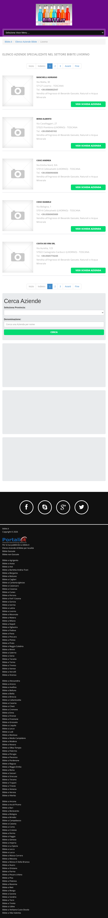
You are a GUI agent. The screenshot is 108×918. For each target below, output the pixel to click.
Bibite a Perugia (9, 754)
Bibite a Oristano (9, 868)
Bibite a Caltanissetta (11, 700)
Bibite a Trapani (9, 782)
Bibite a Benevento (10, 811)
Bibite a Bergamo (10, 573)
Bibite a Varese (9, 668)
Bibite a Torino (8, 662)
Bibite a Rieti (7, 887)
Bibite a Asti (7, 566)
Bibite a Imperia (9, 842)
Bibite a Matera (9, 617)
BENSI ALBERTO (44, 119)
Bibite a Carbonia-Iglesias (13, 582)
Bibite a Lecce (8, 728)
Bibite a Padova (9, 630)
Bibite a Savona (9, 893)
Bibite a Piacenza (9, 757)
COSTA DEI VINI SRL (45, 243)
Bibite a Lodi (7, 731)
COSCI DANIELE (43, 202)
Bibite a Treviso (9, 665)
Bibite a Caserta (9, 703)
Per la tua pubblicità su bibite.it (15, 544)
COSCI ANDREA (43, 160)
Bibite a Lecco (8, 849)
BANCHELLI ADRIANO (46, 77)
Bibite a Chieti (8, 706)
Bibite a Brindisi (9, 817)
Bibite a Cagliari (9, 579)
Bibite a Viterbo (9, 795)
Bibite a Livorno (9, 611)
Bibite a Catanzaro (10, 585)
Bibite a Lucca (8, 852)
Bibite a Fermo (8, 833)
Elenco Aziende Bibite (26, 41)
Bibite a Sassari (9, 773)
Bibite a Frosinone (10, 719)
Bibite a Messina (9, 858)
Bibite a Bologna (9, 814)
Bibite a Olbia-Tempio (11, 747)
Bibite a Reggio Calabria (12, 646)
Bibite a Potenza (9, 881)
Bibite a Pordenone (10, 760)
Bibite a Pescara (9, 636)
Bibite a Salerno (9, 652)
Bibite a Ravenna (9, 884)
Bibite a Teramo (9, 779)
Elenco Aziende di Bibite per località (18, 548)
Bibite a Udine (8, 906)
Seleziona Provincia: (15, 307)
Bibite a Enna (8, 712)
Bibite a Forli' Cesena (11, 598)
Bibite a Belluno (9, 690)
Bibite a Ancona (9, 801)
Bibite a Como (8, 826)
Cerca (54, 332)
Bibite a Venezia (9, 789)
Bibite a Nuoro (8, 865)
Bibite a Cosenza (9, 589)
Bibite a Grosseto (10, 722)
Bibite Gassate (8, 551)
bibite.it (5, 528)
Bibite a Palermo (9, 751)
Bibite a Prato (8, 643)
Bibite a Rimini (8, 649)
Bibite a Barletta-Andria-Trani (15, 569)
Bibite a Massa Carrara (12, 855)
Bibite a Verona (9, 792)
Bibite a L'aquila (9, 725)
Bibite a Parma (8, 871)
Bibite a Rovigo (8, 890)
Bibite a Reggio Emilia (11, 766)
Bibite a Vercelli (9, 671)
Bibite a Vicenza (9, 675)
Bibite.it (8, 41)
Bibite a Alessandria (11, 680)
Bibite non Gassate (10, 554)
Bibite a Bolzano (9, 576)
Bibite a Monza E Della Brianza (15, 862)
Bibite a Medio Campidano (14, 738)
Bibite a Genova (9, 839)
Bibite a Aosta (8, 563)
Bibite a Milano (9, 620)
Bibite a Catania (9, 823)
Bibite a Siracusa (9, 776)
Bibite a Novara (9, 744)
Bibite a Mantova (9, 735)
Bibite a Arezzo (9, 684)
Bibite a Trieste (9, 786)
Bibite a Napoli (8, 624)
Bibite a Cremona (10, 709)
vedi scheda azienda (88, 104)
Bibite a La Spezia (10, 846)
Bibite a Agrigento (10, 560)
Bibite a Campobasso (11, 820)
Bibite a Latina (8, 608)
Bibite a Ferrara (9, 595)
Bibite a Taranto (9, 659)
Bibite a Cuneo (8, 592)
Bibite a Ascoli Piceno (11, 804)
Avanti (68, 66)
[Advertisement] (28, 365)
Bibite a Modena (9, 741)
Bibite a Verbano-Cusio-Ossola (15, 909)
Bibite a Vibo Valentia (11, 912)
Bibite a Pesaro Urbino (12, 874)
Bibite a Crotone (9, 830)
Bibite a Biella (8, 693)
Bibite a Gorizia (9, 601)
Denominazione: (12, 319)
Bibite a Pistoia (8, 640)
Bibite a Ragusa (9, 763)
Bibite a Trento (8, 903)
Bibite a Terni (8, 900)
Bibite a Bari (7, 807)
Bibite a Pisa (7, 877)
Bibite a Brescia (9, 696)
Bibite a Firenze (9, 715)
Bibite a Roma (8, 770)
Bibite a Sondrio (9, 897)
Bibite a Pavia (8, 633)
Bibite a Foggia (8, 836)
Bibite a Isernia (9, 605)
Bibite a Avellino (9, 687)
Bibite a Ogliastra (10, 627)
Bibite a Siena (8, 655)
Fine (77, 66)
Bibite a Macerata (10, 614)
